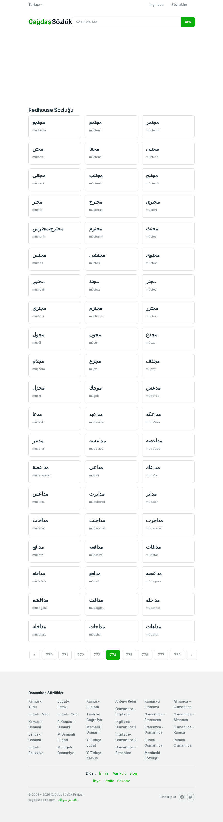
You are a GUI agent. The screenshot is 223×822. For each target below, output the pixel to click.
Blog (133, 773)
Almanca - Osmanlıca (183, 704)
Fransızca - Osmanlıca (154, 729)
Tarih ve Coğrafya (94, 717)
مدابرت (96, 494)
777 (161, 655)
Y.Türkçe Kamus (93, 755)
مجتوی (153, 255)
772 (80, 655)
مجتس (39, 255)
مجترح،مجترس (47, 228)
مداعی (96, 467)
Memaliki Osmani (94, 729)
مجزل (38, 388)
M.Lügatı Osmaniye (65, 750)
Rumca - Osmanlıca (183, 742)
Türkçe (34, 4)
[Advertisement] (111, 67)
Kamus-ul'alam (93, 704)
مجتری (153, 202)
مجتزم (95, 308)
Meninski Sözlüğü (152, 755)
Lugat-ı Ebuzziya (36, 750)
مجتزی (39, 308)
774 (113, 655)
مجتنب (96, 175)
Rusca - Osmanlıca (153, 742)
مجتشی (97, 255)
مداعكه (153, 414)
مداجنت (97, 520)
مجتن (37, 149)
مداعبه (95, 414)
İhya (96, 781)
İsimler (104, 773)
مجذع (151, 335)
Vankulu (120, 773)
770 (49, 655)
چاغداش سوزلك (68, 800)
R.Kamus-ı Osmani (66, 724)
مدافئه (38, 573)
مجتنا (94, 149)
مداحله (153, 600)
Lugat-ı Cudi (67, 714)
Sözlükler (179, 4)
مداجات (40, 520)
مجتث (152, 228)
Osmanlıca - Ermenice (125, 750)
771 (65, 655)
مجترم (95, 228)
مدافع (38, 547)
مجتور (38, 281)
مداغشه (40, 600)
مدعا (37, 414)
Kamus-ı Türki (35, 704)
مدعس (153, 388)
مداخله (39, 626)
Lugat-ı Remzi (63, 704)
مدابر (151, 494)
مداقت (96, 600)
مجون (95, 335)
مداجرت (154, 520)
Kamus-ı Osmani (35, 724)
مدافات (153, 547)
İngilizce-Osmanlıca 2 (126, 737)
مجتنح (152, 175)
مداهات (153, 626)
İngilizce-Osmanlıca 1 (125, 724)
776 (145, 655)
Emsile (108, 781)
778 (177, 655)
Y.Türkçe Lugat (93, 742)
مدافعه (96, 547)
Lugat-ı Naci (38, 714)
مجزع (95, 361)
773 (97, 655)
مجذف (153, 361)
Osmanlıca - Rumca (184, 729)
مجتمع (38, 122)
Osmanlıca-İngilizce (125, 711)
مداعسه (97, 441)
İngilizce (156, 4)
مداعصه (154, 441)
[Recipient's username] (126, 22)
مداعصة (40, 467)
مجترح (95, 202)
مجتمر (152, 122)
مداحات (97, 626)
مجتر (37, 202)
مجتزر (152, 308)
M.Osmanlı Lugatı (66, 737)
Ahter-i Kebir (125, 701)
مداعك (153, 467)
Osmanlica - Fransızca (155, 717)
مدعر (37, 441)
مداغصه (154, 573)
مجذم (38, 361)
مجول (38, 335)
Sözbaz (123, 781)
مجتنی (152, 149)
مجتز (151, 281)
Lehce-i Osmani (34, 737)
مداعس (40, 494)
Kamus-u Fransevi (152, 704)
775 (129, 655)
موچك (95, 388)
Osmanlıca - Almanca (184, 717)
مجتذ (94, 281)
